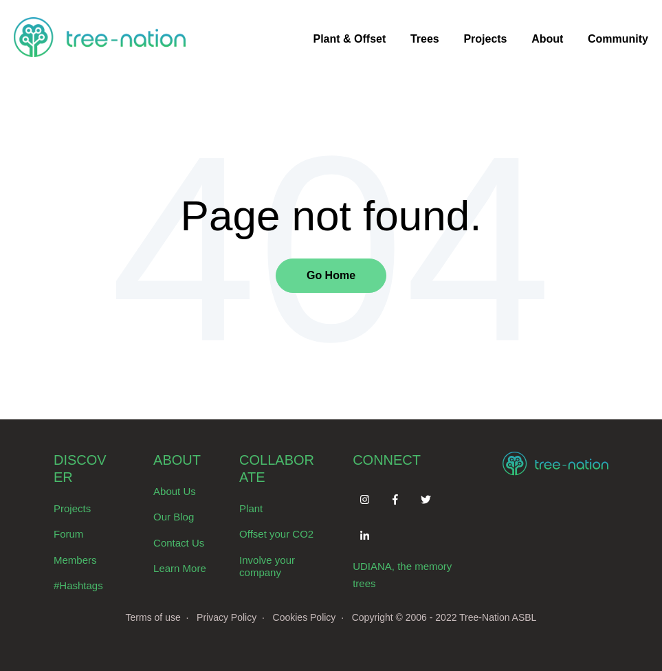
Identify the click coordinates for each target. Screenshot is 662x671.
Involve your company (267, 566)
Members (75, 560)
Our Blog (173, 516)
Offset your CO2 (276, 534)
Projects (485, 39)
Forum (68, 534)
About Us (174, 491)
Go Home (331, 275)
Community (618, 39)
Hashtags (80, 585)
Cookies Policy (304, 617)
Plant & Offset (349, 39)
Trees (424, 39)
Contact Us (178, 543)
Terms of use (153, 617)
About (547, 39)
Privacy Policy (226, 617)
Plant (251, 508)
